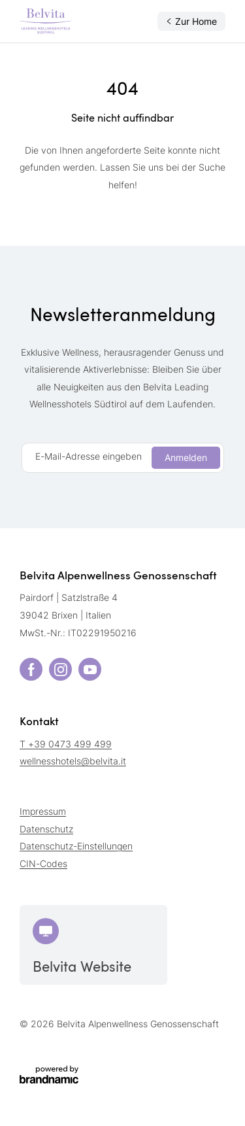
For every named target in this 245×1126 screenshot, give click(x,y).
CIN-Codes (43, 863)
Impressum (43, 811)
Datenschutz (46, 828)
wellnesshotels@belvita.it (73, 760)
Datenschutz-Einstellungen (76, 845)
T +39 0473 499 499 (66, 743)
